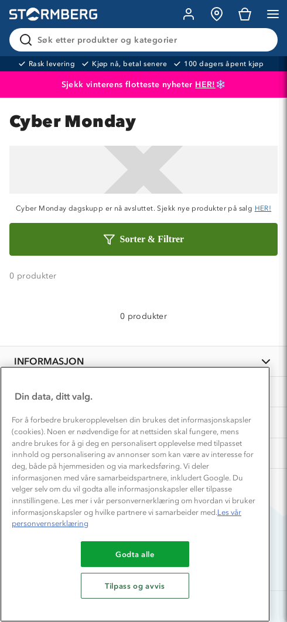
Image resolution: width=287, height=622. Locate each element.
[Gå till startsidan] (53, 14)
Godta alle (135, 554)
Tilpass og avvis (135, 585)
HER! (205, 85)
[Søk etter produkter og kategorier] (145, 40)
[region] (135, 494)
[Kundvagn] (245, 14)
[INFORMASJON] (143, 361)
